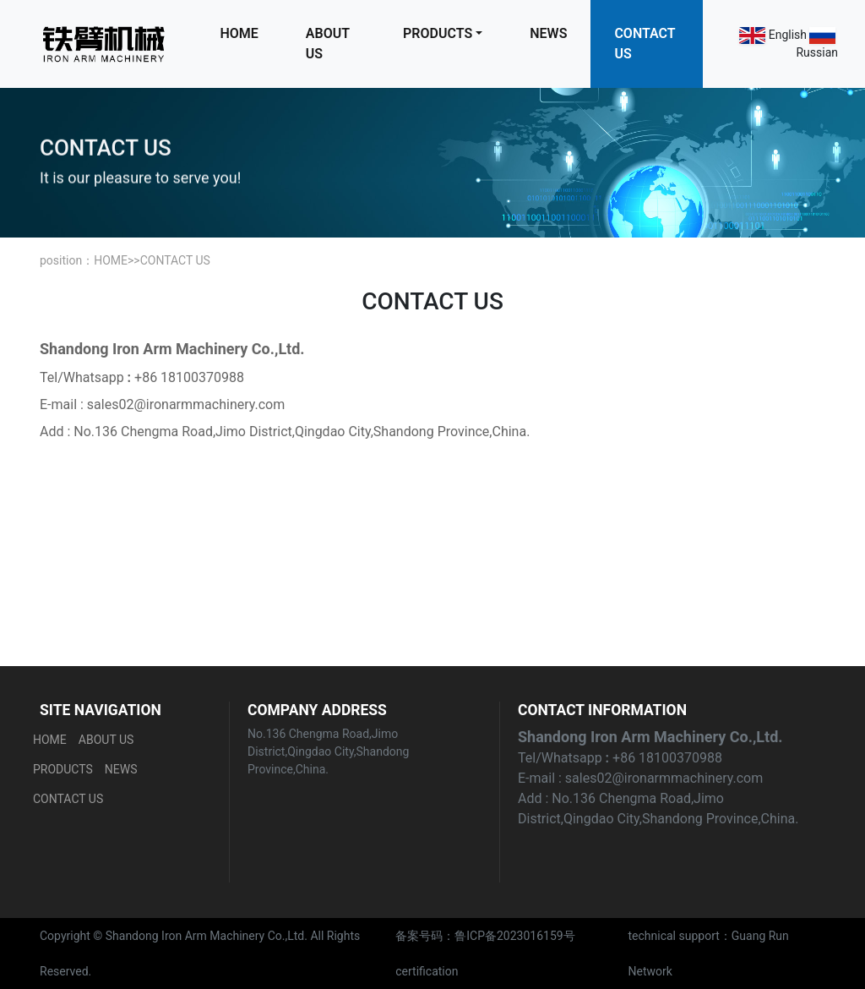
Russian (817, 52)
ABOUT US (328, 43)
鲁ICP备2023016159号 (514, 936)
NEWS (548, 33)
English (788, 34)
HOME (239, 33)
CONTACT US (644, 43)
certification (426, 971)
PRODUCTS (437, 33)
